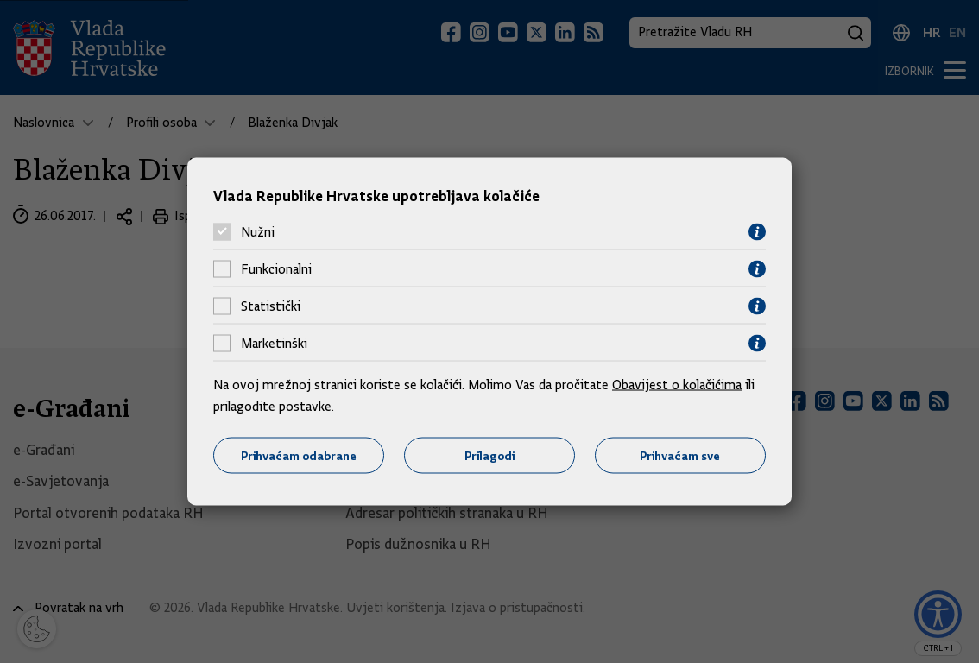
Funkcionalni (276, 269)
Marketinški (274, 343)
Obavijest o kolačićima (677, 384)
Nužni (258, 232)
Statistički (270, 306)
